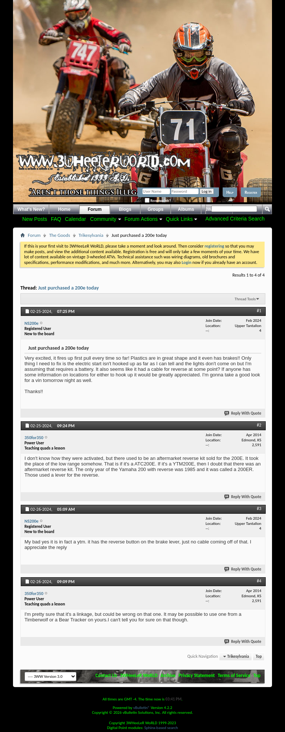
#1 (259, 310)
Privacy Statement (196, 675)
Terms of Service (234, 675)
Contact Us (106, 675)
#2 (259, 425)
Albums (186, 209)
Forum (95, 209)
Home (64, 209)
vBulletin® (141, 707)
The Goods (59, 235)
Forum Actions (141, 219)
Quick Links (179, 219)
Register (251, 192)
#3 (259, 508)
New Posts (34, 219)
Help (229, 192)
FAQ (56, 219)
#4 (259, 581)
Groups (156, 209)
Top (259, 656)
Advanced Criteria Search (235, 219)
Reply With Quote (243, 413)
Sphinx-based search (161, 727)
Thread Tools (245, 299)
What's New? (31, 209)
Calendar (75, 219)
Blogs (125, 209)
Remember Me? (158, 200)
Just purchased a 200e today (68, 288)
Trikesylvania (91, 235)
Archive (168, 675)
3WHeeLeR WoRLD (138, 675)
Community (103, 219)
